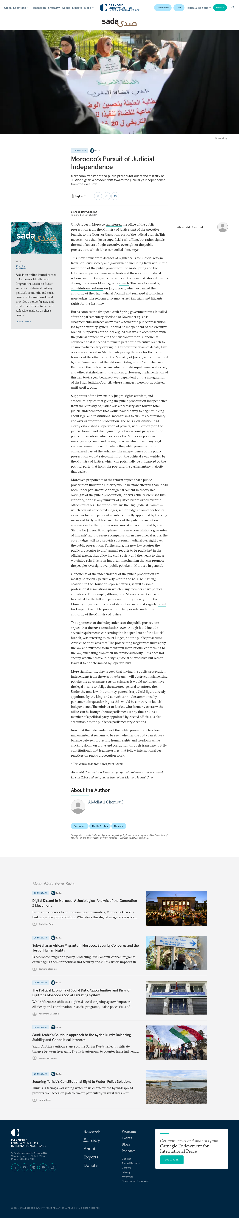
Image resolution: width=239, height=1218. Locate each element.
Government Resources (135, 1181)
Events (127, 1138)
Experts (77, 8)
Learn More (23, 321)
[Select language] (78, 196)
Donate (220, 7)
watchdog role (81, 560)
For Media (127, 1176)
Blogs (126, 1144)
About (66, 8)
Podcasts (128, 1151)
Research (39, 8)
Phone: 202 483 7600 (23, 1159)
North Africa (100, 826)
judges (118, 396)
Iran (179, 7)
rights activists (135, 396)
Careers (126, 1167)
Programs (129, 1131)
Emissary (54, 8)
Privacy (126, 1172)
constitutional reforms (87, 288)
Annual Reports (130, 1163)
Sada (98, 150)
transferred (114, 224)
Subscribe (172, 1159)
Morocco (118, 826)
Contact (126, 1158)
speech (124, 283)
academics (78, 401)
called (162, 604)
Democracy (163, 7)
